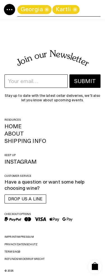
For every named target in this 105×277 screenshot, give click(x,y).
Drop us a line (25, 199)
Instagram (20, 161)
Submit (85, 81)
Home (13, 126)
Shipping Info (25, 141)
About (14, 133)
